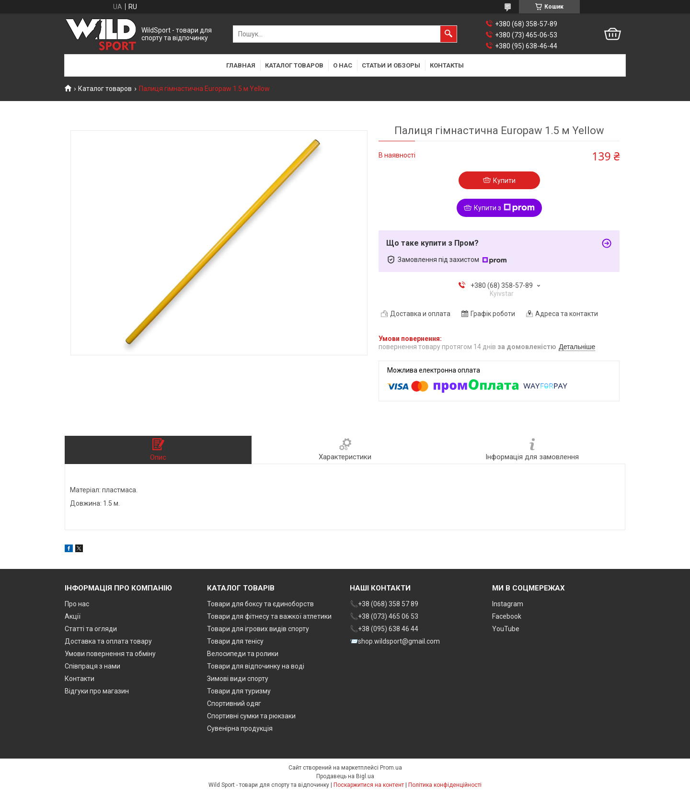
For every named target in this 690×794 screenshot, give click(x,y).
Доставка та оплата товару (108, 641)
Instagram (507, 604)
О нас (342, 65)
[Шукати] (448, 34)
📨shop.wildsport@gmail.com (395, 641)
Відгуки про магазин (97, 691)
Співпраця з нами (92, 666)
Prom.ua (391, 767)
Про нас (77, 604)
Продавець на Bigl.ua (345, 776)
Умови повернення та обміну (110, 654)
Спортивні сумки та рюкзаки (251, 716)
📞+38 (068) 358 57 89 (384, 604)
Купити (504, 180)
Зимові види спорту (237, 678)
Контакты (447, 65)
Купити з (504, 208)
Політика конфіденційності (445, 785)
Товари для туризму (239, 691)
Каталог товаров (294, 65)
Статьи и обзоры (391, 65)
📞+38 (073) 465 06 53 (384, 616)
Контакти (79, 678)
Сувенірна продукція (240, 728)
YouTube (505, 629)
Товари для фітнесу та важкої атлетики (269, 616)
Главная (240, 65)
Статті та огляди (91, 629)
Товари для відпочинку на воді (255, 666)
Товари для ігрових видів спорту (258, 629)
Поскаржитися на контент (369, 785)
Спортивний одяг (234, 703)
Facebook (506, 616)
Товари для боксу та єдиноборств (260, 604)
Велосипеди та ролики (242, 654)
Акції (72, 616)
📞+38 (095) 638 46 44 (384, 629)
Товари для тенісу (235, 641)
